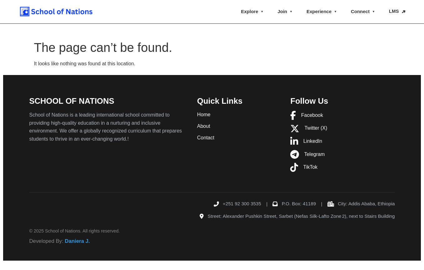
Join (282, 11)
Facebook (306, 115)
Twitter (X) (308, 128)
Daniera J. (77, 241)
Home (204, 114)
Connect (360, 11)
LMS (394, 11)
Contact (205, 137)
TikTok (303, 167)
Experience (319, 11)
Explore (249, 11)
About (203, 126)
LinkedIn (306, 141)
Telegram (307, 154)
